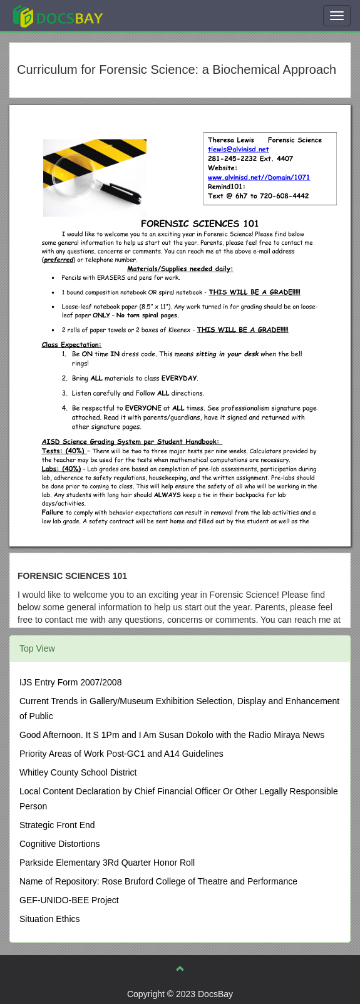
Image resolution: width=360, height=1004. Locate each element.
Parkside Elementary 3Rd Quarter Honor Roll (107, 863)
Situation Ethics (49, 919)
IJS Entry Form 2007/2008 (70, 682)
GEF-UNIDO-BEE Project (69, 900)
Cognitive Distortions (59, 844)
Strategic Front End (57, 825)
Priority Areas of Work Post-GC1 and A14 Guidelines (121, 754)
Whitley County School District (78, 772)
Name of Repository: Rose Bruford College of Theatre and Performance (158, 881)
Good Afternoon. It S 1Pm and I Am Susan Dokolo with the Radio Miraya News (171, 735)
